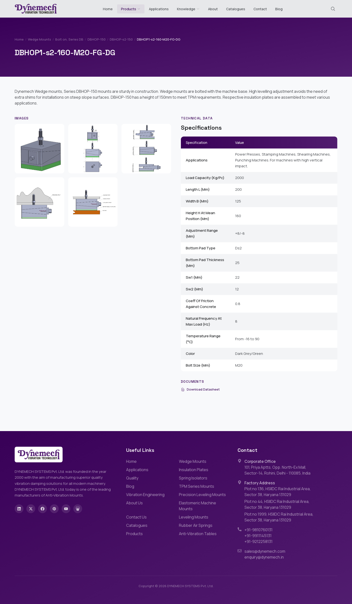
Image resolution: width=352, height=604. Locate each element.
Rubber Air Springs (195, 525)
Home (108, 9)
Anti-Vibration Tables (198, 533)
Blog (279, 9)
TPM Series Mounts (196, 486)
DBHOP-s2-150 (121, 39)
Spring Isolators (193, 478)
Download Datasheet (200, 389)
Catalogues (235, 9)
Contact (260, 9)
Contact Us (136, 517)
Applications (159, 9)
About (213, 9)
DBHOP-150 (97, 39)
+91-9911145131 (258, 535)
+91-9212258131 (258, 541)
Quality (132, 478)
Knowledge (188, 9)
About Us (134, 503)
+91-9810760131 (258, 529)
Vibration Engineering (145, 494)
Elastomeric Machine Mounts (197, 505)
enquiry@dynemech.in (264, 557)
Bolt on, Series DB (69, 39)
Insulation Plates (193, 469)
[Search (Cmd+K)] (333, 8)
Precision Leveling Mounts (202, 494)
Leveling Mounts (193, 517)
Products (128, 9)
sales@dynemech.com (264, 551)
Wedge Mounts (39, 39)
